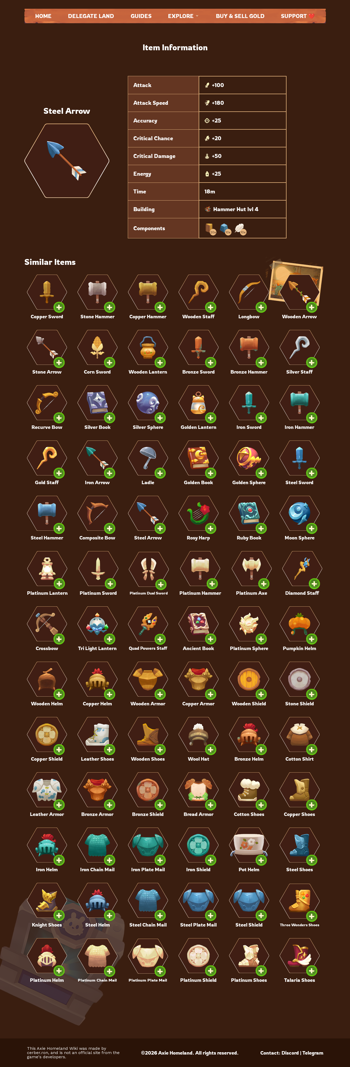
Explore (183, 16)
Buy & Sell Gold (240, 16)
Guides (141, 16)
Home (43, 16)
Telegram (312, 1053)
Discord (290, 1053)
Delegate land (91, 16)
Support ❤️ (298, 16)
